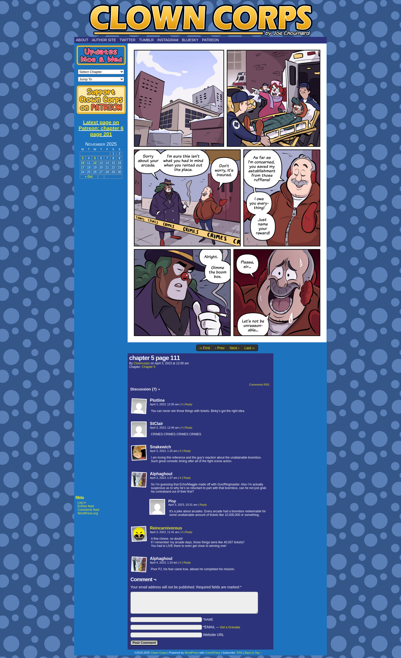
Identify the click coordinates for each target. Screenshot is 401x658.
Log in (81, 502)
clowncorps (141, 363)
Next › (234, 348)
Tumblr (146, 40)
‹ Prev (220, 348)
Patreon (210, 40)
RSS (239, 652)
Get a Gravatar (230, 627)
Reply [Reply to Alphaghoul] (187, 477)
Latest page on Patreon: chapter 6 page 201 (101, 128)
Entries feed (85, 506)
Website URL (213, 635)
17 (82, 167)
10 (82, 163)
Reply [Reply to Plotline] (188, 404)
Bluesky (190, 40)
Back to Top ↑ (253, 652)
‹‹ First (205, 348)
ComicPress (212, 652)
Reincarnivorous (166, 528)
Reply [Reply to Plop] (203, 504)
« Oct (89, 176)
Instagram (167, 40)
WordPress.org (87, 513)
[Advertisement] (101, 259)
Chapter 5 (148, 367)
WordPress (191, 652)
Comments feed (88, 510)
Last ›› (249, 348)
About (82, 40)
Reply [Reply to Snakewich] (187, 450)
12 (94, 163)
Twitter (127, 40)
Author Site (104, 40)
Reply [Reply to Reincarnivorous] (188, 532)
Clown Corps (200, 20)
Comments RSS (259, 384)
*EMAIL (221, 627)
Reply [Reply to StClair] (188, 427)
